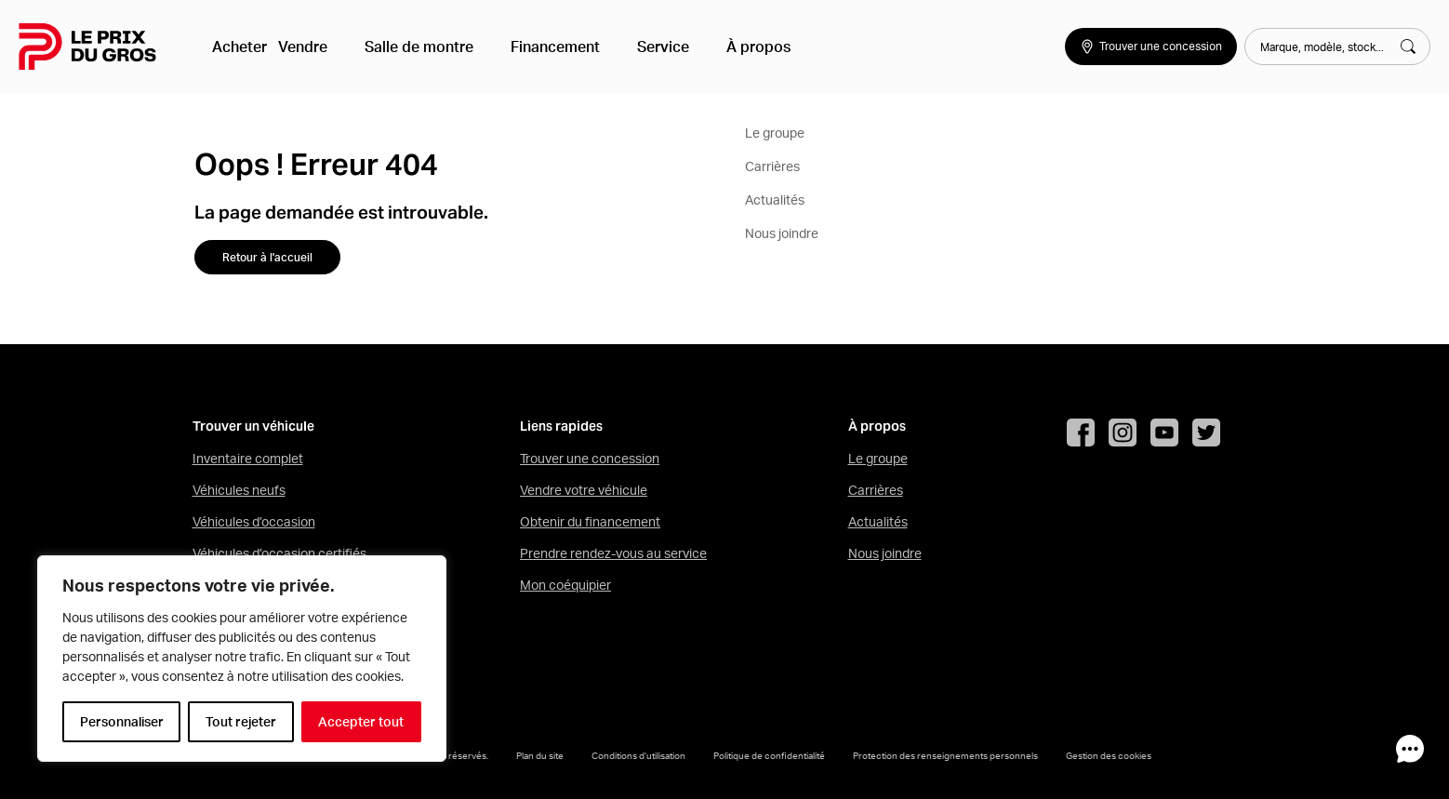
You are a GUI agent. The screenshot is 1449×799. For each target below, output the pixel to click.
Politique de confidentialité (769, 755)
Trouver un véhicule (253, 426)
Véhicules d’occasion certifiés (279, 553)
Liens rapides (561, 426)
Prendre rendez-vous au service (613, 553)
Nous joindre (885, 553)
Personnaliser (122, 721)
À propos (714, 46)
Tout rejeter (241, 721)
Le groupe (878, 458)
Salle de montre (419, 46)
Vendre (317, 46)
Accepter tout (361, 721)
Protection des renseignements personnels (945, 755)
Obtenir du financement (590, 521)
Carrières (875, 490)
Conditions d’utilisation (638, 755)
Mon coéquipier (565, 585)
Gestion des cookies (1108, 755)
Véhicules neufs (239, 490)
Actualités (878, 521)
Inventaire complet (248, 458)
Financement (540, 46)
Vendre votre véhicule (583, 490)
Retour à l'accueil (267, 257)
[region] (241, 658)
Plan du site (540, 755)
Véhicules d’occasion (254, 521)
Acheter (243, 46)
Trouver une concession (589, 458)
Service (633, 46)
